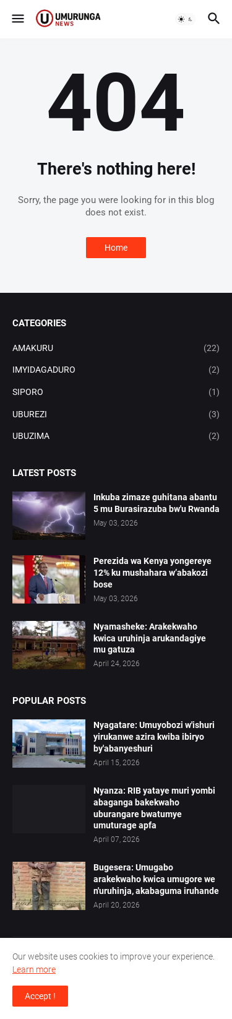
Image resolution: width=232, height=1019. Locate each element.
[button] (17, 19)
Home (116, 248)
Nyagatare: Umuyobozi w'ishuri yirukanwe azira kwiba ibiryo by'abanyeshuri (154, 736)
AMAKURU (116, 348)
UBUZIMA (116, 436)
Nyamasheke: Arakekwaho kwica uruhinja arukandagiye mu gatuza (149, 638)
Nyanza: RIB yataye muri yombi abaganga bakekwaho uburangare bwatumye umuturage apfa (154, 808)
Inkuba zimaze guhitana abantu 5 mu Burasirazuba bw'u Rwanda (156, 503)
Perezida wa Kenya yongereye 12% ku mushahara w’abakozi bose (152, 572)
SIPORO (116, 392)
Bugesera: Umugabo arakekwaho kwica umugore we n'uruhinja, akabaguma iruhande (156, 879)
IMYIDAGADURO (116, 370)
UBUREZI (116, 415)
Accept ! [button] (40, 996)
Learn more (34, 969)
